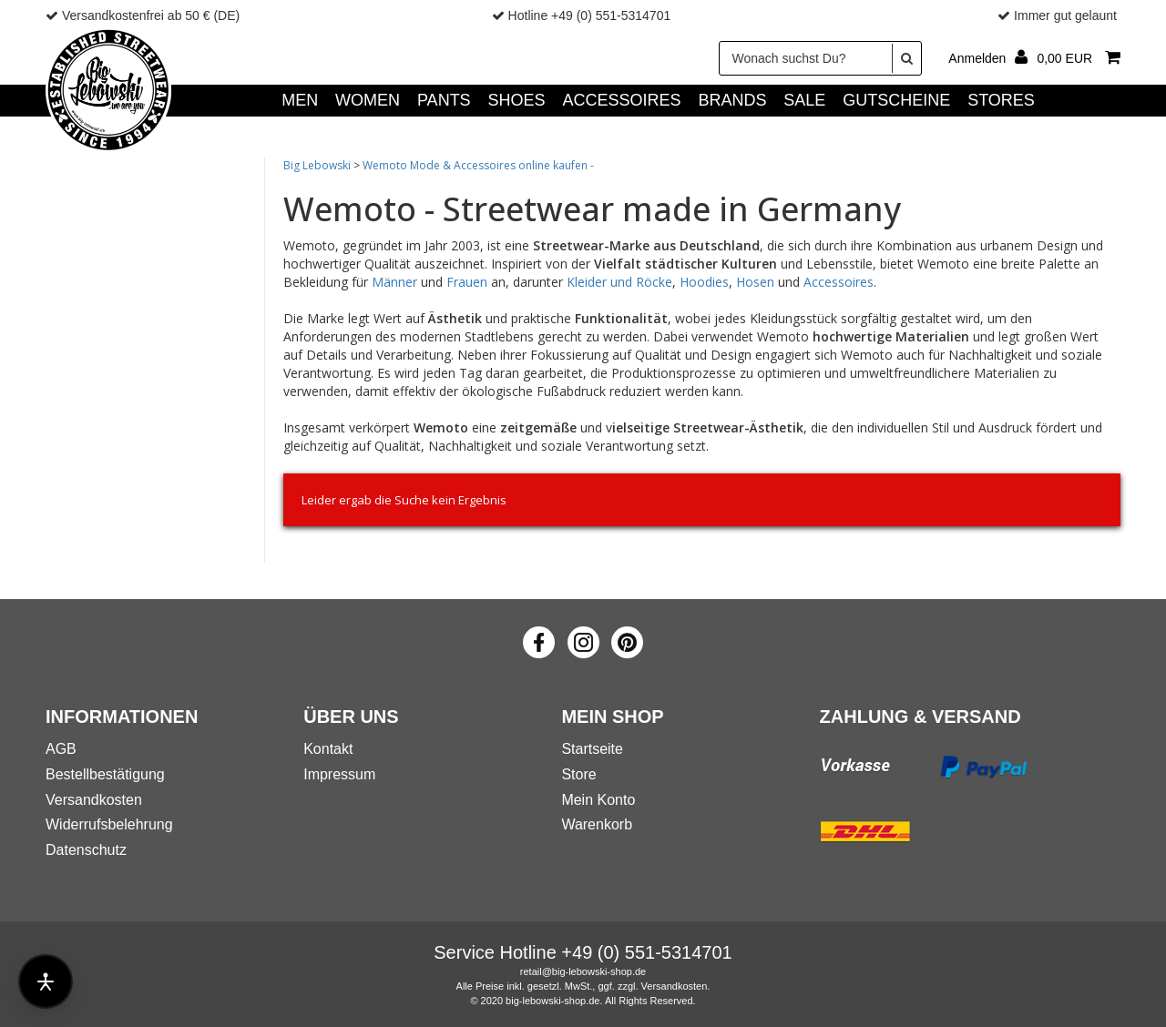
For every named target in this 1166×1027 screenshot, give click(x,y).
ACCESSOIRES (621, 100)
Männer (394, 281)
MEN (299, 100)
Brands (732, 100)
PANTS (444, 100)
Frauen (466, 281)
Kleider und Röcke (619, 281)
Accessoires (838, 281)
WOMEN (367, 100)
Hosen (755, 281)
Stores (1001, 100)
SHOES (517, 100)
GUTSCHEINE (896, 100)
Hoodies (704, 281)
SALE (804, 100)
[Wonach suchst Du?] (820, 58)
